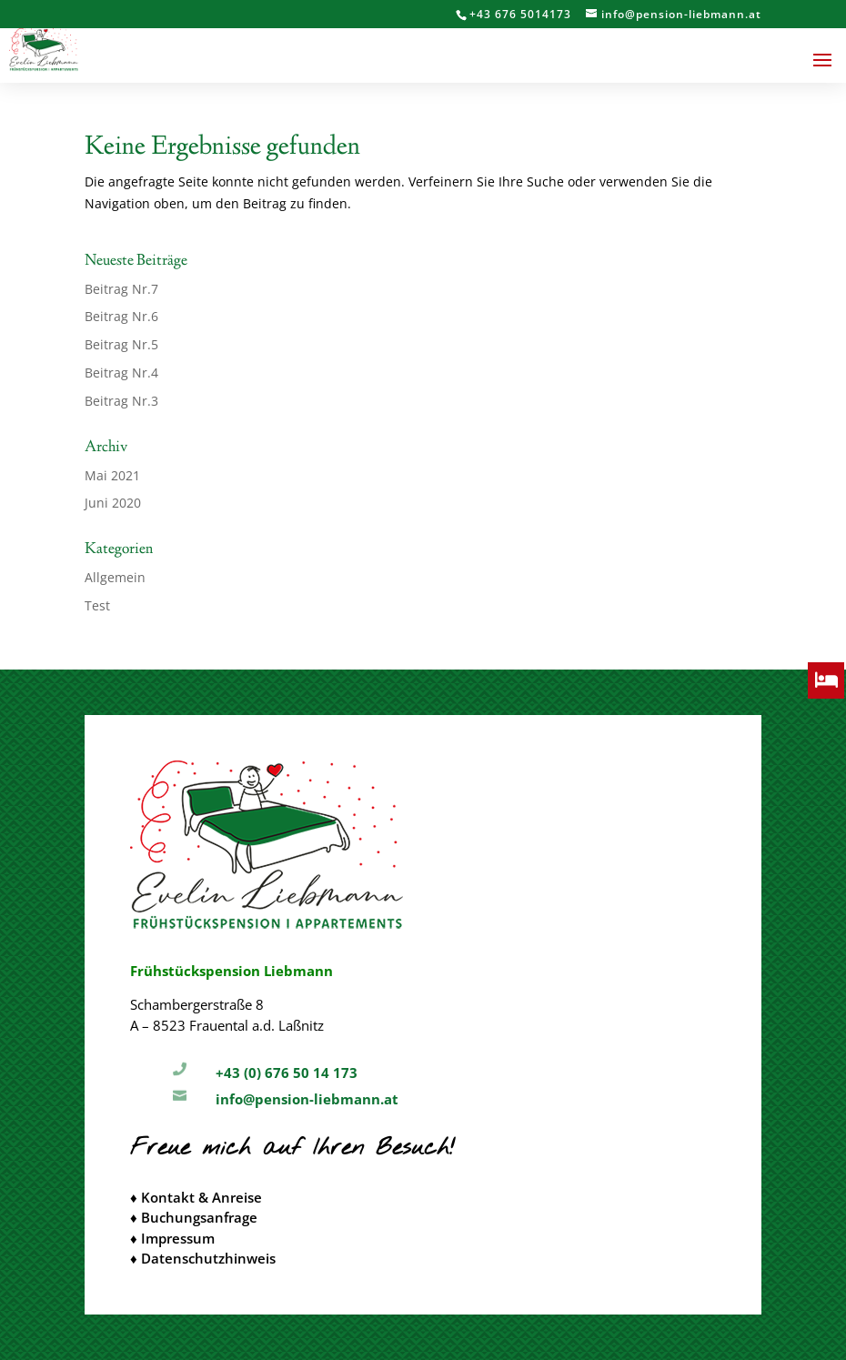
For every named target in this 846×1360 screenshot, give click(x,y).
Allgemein (115, 577)
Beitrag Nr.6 (121, 316)
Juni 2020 (113, 502)
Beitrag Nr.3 (121, 400)
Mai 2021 (112, 475)
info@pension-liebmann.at (307, 1099)
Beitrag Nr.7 (121, 288)
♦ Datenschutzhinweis (203, 1258)
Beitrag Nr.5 (121, 344)
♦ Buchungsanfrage (193, 1217)
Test (97, 605)
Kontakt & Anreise (201, 1197)
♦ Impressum (172, 1238)
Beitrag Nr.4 (121, 372)
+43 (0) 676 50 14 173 (287, 1072)
